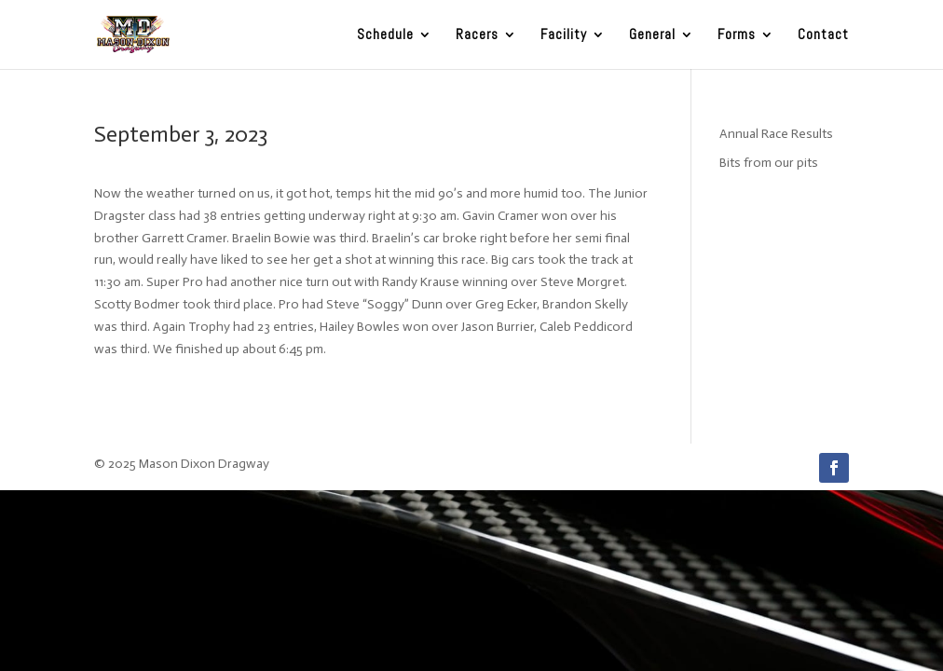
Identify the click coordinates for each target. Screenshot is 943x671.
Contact (823, 35)
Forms (737, 35)
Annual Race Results (776, 134)
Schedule (385, 35)
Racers (477, 35)
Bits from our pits (768, 163)
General (652, 35)
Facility (563, 35)
